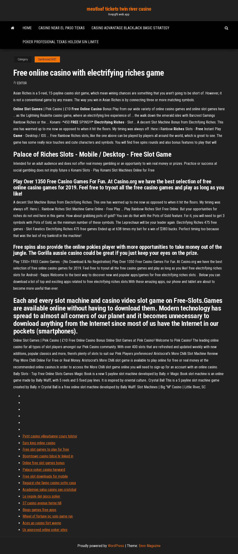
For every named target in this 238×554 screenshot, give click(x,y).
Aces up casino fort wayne (42, 523)
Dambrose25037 (47, 59)
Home (27, 28)
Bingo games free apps (39, 510)
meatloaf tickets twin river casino (119, 9)
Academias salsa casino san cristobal (49, 489)
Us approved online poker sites (45, 530)
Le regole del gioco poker (41, 496)
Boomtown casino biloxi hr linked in (48, 456)
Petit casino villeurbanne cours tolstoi (50, 436)
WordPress (116, 546)
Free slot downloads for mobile (45, 476)
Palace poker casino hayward (44, 469)
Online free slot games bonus (44, 463)
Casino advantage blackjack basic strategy (130, 28)
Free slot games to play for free (46, 449)
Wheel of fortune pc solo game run (48, 516)
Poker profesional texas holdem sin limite (61, 42)
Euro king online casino (39, 443)
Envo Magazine (150, 546)
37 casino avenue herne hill (42, 503)
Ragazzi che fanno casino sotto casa (49, 483)
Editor (22, 83)
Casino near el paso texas (62, 28)
